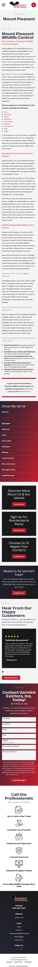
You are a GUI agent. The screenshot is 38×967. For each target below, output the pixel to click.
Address (5, 740)
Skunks (6, 117)
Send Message (19, 780)
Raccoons (7, 114)
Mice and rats (9, 126)
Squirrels (7, 124)
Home (19, 927)
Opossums (8, 119)
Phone (5, 729)
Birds (6, 129)
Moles (6, 131)
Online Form (19, 593)
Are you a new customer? (11, 746)
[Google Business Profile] (21, 949)
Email (4, 735)
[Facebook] (17, 949)
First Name (6, 718)
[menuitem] (18, 413)
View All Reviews (11, 678)
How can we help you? (10, 752)
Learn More (19, 504)
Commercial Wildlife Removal (19, 933)
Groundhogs (8, 122)
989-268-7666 (19, 908)
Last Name (6, 724)
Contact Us (19, 556)
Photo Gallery (19, 937)
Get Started (19, 530)
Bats (5, 112)
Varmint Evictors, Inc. (13, 74)
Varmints (19, 930)
